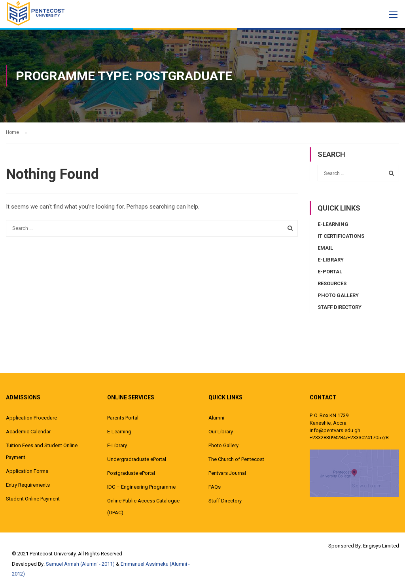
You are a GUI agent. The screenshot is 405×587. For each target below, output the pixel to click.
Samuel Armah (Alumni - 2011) (80, 564)
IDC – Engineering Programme (141, 487)
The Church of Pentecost (236, 459)
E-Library (331, 260)
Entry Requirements (28, 485)
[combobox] (152, 228)
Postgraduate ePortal (131, 473)
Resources (332, 283)
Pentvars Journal (227, 473)
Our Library (220, 432)
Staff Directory (339, 307)
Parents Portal (122, 418)
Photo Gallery (338, 295)
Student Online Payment (33, 499)
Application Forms (27, 471)
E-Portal (330, 272)
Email (325, 248)
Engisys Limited (381, 546)
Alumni (216, 418)
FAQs (214, 487)
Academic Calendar (28, 432)
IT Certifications (341, 236)
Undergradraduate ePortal (136, 459)
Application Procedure (31, 418)
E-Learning (333, 224)
